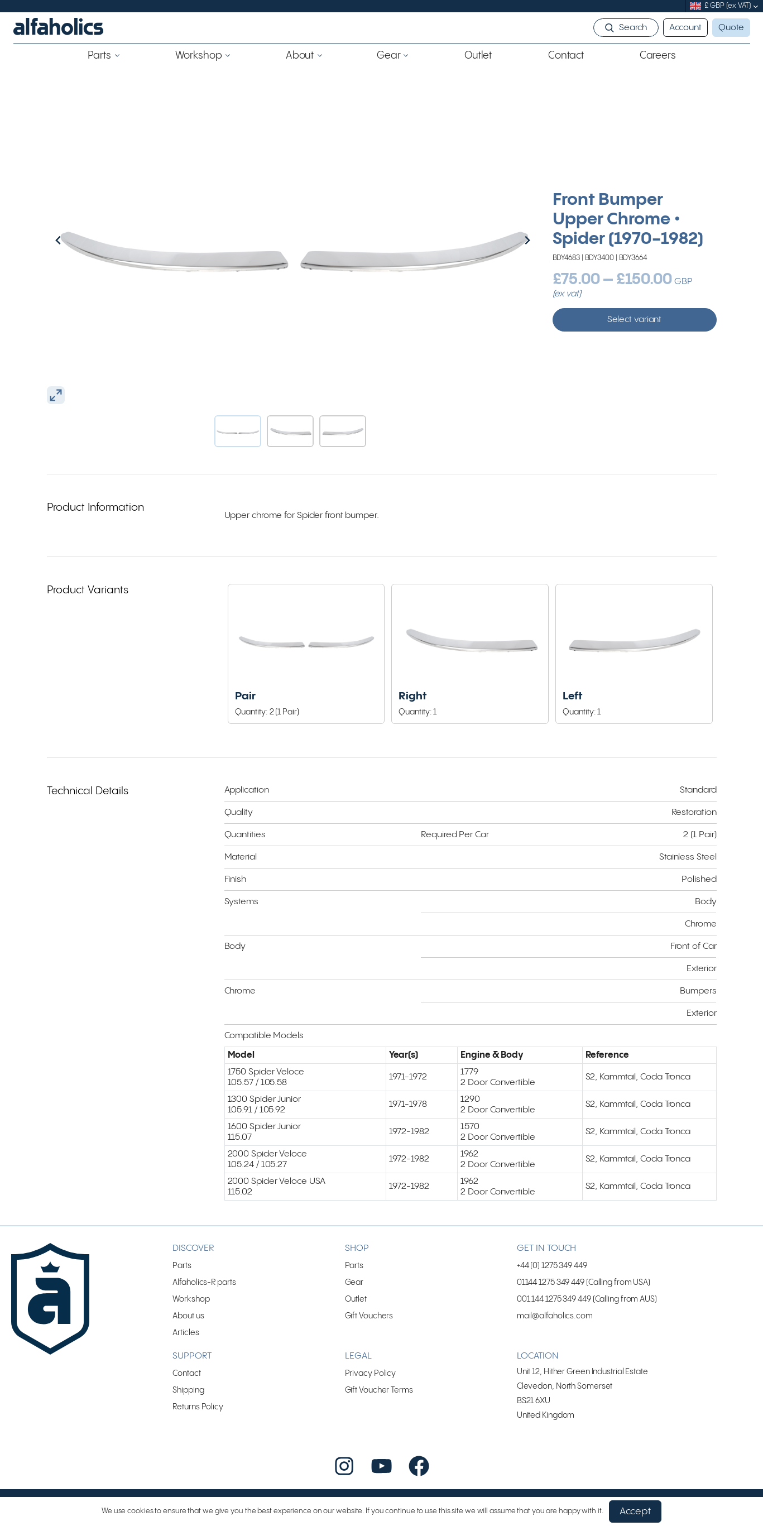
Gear (354, 1282)
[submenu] (756, 6)
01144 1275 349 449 (550, 1282)
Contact (186, 1373)
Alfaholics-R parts (204, 1282)
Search (632, 27)
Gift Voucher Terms (379, 1390)
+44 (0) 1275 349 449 (552, 1265)
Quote (731, 27)
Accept (635, 1511)
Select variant (634, 319)
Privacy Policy (370, 1373)
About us (188, 1316)
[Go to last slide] (82, 240)
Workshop (190, 1299)
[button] (237, 431)
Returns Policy (197, 1407)
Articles (185, 1332)
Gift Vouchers (369, 1316)
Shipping (188, 1390)
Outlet (356, 1299)
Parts (181, 1265)
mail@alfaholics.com (555, 1316)
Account (685, 27)
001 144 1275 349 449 (554, 1299)
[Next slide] (503, 240)
